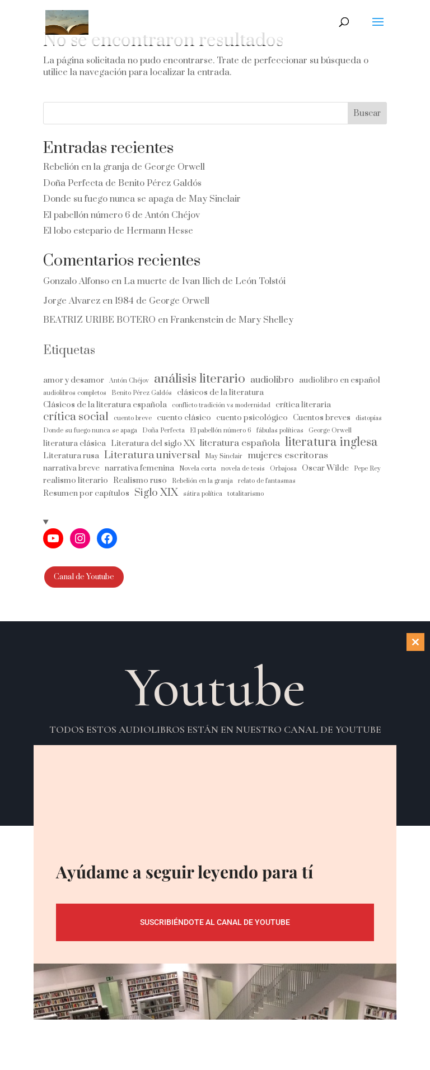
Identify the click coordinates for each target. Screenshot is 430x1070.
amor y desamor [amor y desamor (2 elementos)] (73, 380)
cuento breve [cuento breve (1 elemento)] (133, 418)
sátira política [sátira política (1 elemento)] (202, 494)
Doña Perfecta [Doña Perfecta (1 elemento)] (163, 430)
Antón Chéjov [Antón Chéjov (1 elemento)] (129, 380)
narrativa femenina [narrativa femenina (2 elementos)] (139, 468)
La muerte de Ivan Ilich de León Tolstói (205, 281)
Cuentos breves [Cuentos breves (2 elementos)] (321, 417)
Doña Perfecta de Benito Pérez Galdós (122, 183)
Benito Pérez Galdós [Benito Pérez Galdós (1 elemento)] (141, 393)
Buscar (367, 113)
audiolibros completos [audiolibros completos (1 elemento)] (74, 393)
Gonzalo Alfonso (76, 281)
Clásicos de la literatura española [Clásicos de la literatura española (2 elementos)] (105, 404)
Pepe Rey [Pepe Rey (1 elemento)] (367, 468)
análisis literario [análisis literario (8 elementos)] (199, 379)
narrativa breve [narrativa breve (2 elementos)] (71, 468)
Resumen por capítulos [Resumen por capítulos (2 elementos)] (86, 493)
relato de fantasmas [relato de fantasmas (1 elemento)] (267, 481)
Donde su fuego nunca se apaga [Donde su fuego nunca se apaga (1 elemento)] (90, 430)
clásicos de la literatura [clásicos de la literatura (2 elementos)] (220, 392)
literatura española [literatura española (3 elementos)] (240, 443)
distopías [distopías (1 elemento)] (369, 418)
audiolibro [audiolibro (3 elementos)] (272, 380)
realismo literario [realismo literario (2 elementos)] (75, 480)
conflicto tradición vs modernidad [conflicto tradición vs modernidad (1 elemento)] (221, 405)
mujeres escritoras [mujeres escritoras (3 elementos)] (287, 456)
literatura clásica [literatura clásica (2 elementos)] (74, 443)
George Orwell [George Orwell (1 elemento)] (330, 430)
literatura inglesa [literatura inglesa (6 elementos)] (331, 442)
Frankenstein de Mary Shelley (231, 319)
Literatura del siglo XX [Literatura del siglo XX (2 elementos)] (153, 443)
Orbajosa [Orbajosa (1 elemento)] (283, 468)
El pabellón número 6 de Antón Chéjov (121, 215)
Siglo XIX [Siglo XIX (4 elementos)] (156, 493)
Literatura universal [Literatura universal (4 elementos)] (152, 455)
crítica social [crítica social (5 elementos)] (76, 417)
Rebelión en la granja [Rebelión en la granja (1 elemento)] (202, 481)
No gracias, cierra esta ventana (215, 1058)
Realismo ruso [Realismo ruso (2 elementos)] (140, 480)
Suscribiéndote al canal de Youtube (215, 922)
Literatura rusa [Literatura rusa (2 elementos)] (71, 455)
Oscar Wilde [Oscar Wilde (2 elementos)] (325, 468)
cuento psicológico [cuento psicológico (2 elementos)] (252, 417)
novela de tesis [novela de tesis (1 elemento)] (243, 468)
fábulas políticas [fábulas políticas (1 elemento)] (279, 430)
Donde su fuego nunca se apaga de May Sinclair (142, 198)
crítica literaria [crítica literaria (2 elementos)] (303, 404)
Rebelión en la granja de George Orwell (124, 167)
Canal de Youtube (84, 577)
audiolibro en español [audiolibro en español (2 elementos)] (339, 380)
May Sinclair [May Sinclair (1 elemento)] (223, 456)
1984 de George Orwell (162, 300)
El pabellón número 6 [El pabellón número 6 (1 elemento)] (220, 430)
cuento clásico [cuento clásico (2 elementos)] (184, 417)
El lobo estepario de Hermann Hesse (118, 230)
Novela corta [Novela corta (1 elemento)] (197, 468)
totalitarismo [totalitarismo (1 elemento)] (245, 494)
